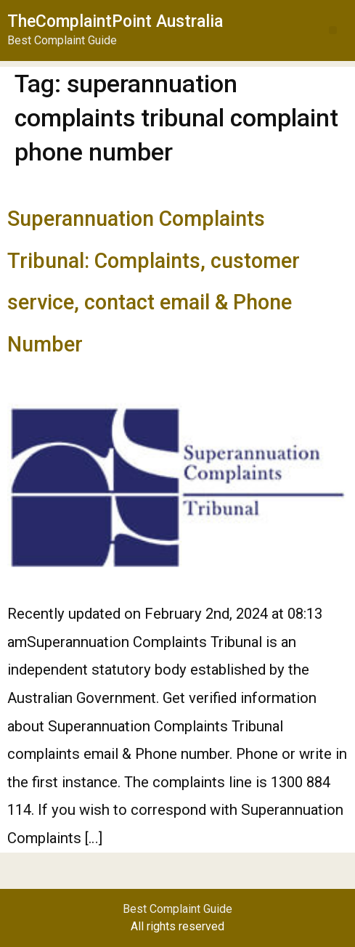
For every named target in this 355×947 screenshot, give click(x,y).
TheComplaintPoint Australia (115, 21)
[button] (333, 30)
